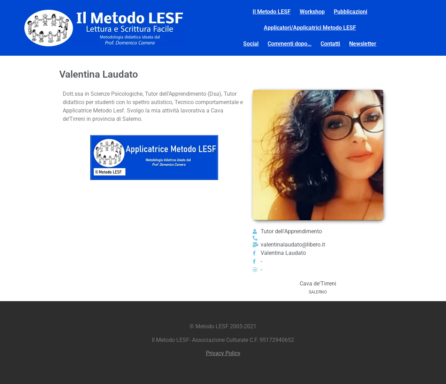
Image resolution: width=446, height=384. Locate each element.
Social (251, 43)
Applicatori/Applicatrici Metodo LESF (310, 27)
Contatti (330, 43)
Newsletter (362, 43)
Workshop (312, 11)
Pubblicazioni (350, 11)
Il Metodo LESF (272, 11)
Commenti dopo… (290, 43)
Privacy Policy (223, 353)
